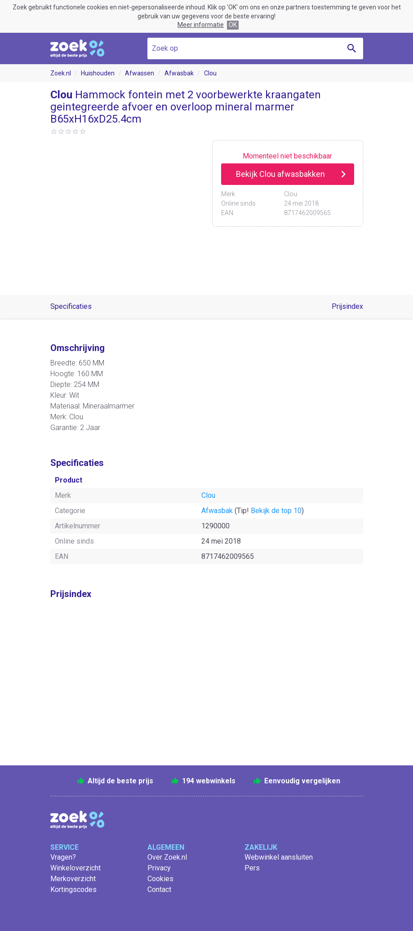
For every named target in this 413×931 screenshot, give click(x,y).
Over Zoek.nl (167, 857)
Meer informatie (201, 24)
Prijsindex (347, 306)
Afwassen (139, 73)
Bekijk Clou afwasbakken (280, 174)
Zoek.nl (60, 73)
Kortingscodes (73, 889)
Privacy (159, 868)
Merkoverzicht (73, 878)
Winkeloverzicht (75, 868)
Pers (252, 868)
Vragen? (63, 857)
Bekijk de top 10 (276, 510)
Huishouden (98, 73)
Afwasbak (179, 73)
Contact (159, 889)
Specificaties (71, 306)
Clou (210, 73)
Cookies (160, 878)
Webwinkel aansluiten (278, 857)
